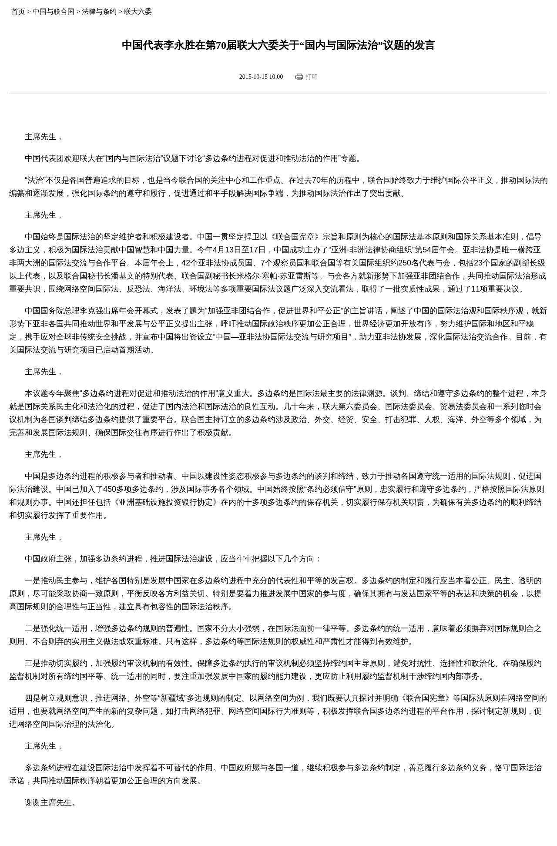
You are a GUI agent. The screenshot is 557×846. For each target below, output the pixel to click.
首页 (18, 11)
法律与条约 (99, 11)
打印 (311, 77)
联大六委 (138, 11)
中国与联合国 (53, 11)
